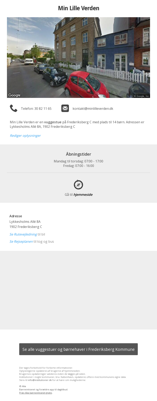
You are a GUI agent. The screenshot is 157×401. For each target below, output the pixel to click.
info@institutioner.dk (40, 380)
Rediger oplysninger (25, 135)
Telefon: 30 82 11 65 (36, 108)
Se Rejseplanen (21, 241)
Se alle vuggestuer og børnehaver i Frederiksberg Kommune (78, 349)
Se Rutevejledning (23, 234)
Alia (24, 386)
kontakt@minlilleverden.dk (93, 108)
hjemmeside (78, 194)
